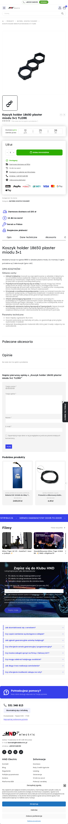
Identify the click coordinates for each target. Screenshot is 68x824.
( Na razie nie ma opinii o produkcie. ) (24, 121)
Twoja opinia (10, 394)
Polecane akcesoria (17, 341)
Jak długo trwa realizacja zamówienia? (22, 666)
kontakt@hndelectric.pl (17, 743)
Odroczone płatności (17, 180)
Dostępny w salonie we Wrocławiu (22, 172)
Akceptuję (34, 804)
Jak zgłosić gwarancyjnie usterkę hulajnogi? (24, 640)
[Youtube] (10, 752)
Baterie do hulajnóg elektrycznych (20, 493)
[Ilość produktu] (10, 153)
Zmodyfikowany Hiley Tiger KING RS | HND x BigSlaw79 (48, 552)
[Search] (62, 13)
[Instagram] (15, 752)
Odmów (34, 810)
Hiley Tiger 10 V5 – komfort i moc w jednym (16, 552)
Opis (9, 237)
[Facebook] (4, 752)
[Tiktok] (21, 752)
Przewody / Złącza (52, 493)
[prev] (61, 114)
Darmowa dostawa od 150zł (19, 164)
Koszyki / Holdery (23, 201)
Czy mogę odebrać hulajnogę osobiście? (23, 659)
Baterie (12, 201)
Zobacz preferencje (34, 816)
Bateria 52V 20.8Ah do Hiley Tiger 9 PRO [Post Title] (21, 495)
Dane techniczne (28, 237)
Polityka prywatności (34, 821)
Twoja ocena (11, 386)
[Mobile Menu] (4, 8)
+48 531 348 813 (15, 746)
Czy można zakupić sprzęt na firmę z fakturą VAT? (27, 653)
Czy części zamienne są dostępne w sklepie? (24, 634)
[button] (65, 785)
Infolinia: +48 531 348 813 (18, 176)
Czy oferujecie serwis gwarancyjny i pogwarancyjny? (28, 647)
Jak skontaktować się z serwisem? (20, 627)
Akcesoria (50, 237)
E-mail (8, 426)
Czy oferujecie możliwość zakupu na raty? (23, 672)
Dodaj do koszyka (41, 152)
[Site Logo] (14, 8)
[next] (64, 114)
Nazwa (8, 417)
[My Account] (59, 7)
